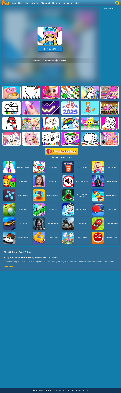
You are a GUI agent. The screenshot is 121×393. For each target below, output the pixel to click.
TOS (72, 390)
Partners (40, 390)
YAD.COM (85, 390)
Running (56, 3)
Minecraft (45, 3)
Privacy (77, 390)
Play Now (49, 48)
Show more (8, 267)
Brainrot (34, 3)
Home (35, 390)
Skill (77, 3)
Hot (26, 3)
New (13, 3)
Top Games (57, 390)
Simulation (68, 3)
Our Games (48, 390)
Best (20, 3)
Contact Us (65, 390)
